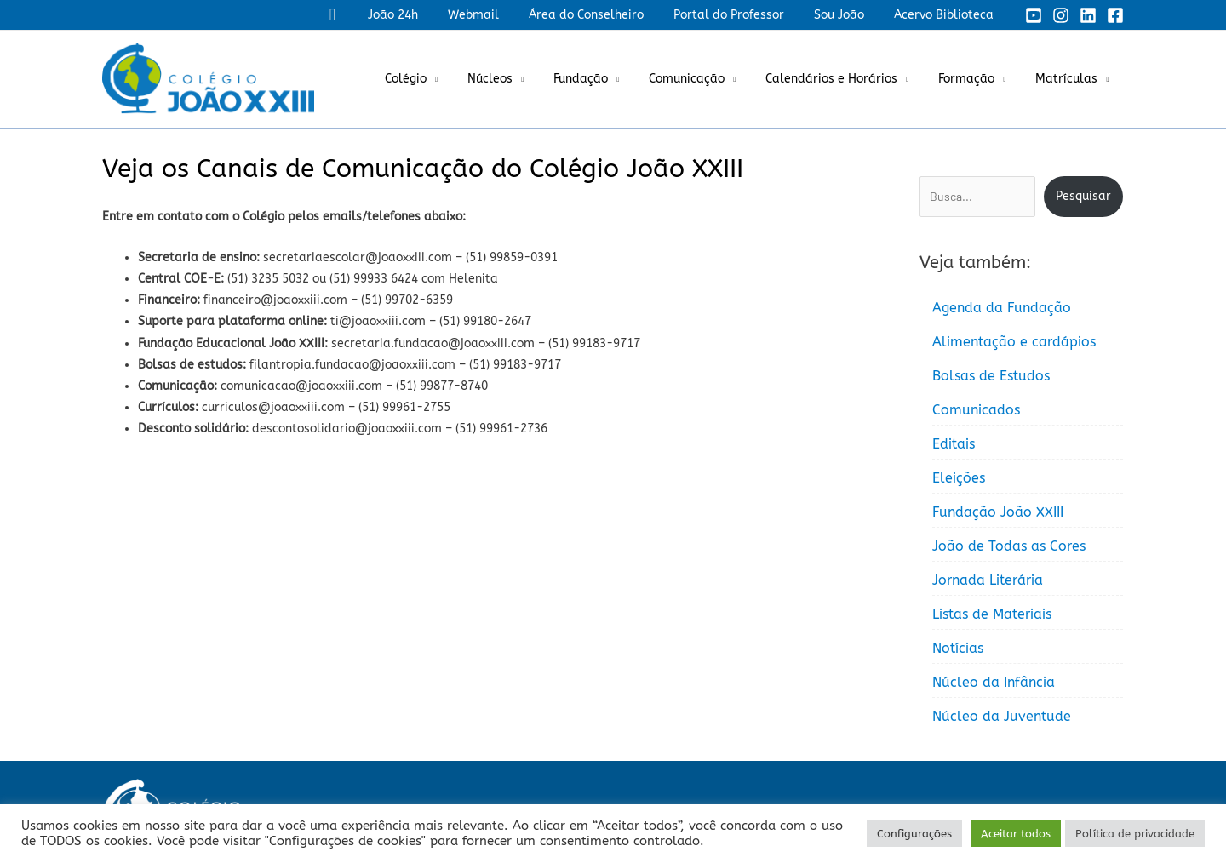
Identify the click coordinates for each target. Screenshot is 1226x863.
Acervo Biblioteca (946, 15)
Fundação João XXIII (997, 512)
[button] (368, 15)
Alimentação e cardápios (1014, 342)
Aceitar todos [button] (1016, 833)
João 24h (425, 15)
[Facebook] (1115, 15)
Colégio (445, 78)
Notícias (957, 648)
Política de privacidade (1134, 833)
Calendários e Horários (847, 78)
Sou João (847, 15)
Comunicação (708, 78)
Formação (976, 78)
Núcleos (523, 78)
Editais (953, 444)
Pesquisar (1083, 196)
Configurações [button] (914, 833)
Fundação (608, 78)
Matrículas (1070, 78)
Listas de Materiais (991, 614)
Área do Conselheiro (606, 15)
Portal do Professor (743, 15)
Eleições (958, 478)
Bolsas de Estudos (991, 376)
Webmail (499, 15)
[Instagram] (1060, 15)
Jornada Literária (987, 580)
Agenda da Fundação (1001, 308)
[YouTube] (1033, 15)
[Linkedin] (1088, 15)
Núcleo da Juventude (1001, 716)
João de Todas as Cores (1009, 546)
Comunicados (976, 410)
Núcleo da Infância (993, 682)
